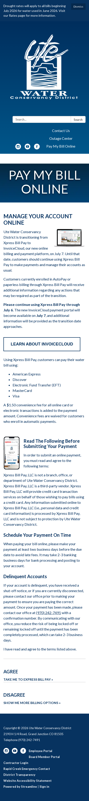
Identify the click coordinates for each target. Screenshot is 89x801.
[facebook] (37, 148)
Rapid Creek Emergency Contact (26, 769)
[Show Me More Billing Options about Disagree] (44, 693)
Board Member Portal (44, 757)
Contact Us (61, 130)
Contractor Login (15, 763)
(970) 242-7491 (48, 612)
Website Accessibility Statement (27, 780)
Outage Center (61, 138)
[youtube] (27, 148)
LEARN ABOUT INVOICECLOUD (42, 344)
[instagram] (18, 148)
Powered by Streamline (20, 786)
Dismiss (78, 6)
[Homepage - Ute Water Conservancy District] (44, 69)
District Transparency (19, 775)
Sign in (44, 786)
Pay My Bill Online (60, 146)
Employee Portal (40, 751)
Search (78, 119)
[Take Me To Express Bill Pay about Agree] (44, 670)
